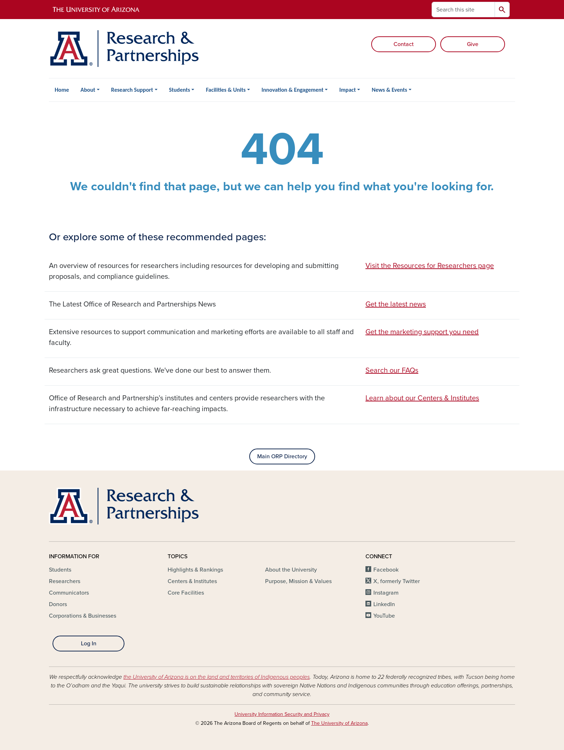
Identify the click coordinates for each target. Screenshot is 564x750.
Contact (404, 44)
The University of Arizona (339, 723)
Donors (58, 604)
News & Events (389, 89)
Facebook (386, 569)
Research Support (132, 89)
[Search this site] (463, 9)
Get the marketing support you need (422, 332)
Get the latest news (395, 304)
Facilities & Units (226, 89)
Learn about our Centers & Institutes (422, 398)
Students (179, 89)
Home (62, 89)
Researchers (64, 581)
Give (472, 44)
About (88, 89)
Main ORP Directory (282, 456)
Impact (347, 89)
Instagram (386, 592)
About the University (291, 569)
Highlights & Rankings (195, 569)
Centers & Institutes (192, 581)
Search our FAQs (391, 370)
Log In (88, 643)
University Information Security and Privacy (282, 714)
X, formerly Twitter (396, 581)
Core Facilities (186, 592)
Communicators (69, 592)
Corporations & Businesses (82, 615)
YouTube (384, 615)
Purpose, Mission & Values (298, 581)
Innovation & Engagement (292, 89)
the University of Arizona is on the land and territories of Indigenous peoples (216, 677)
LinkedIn (384, 604)
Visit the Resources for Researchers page (429, 266)
